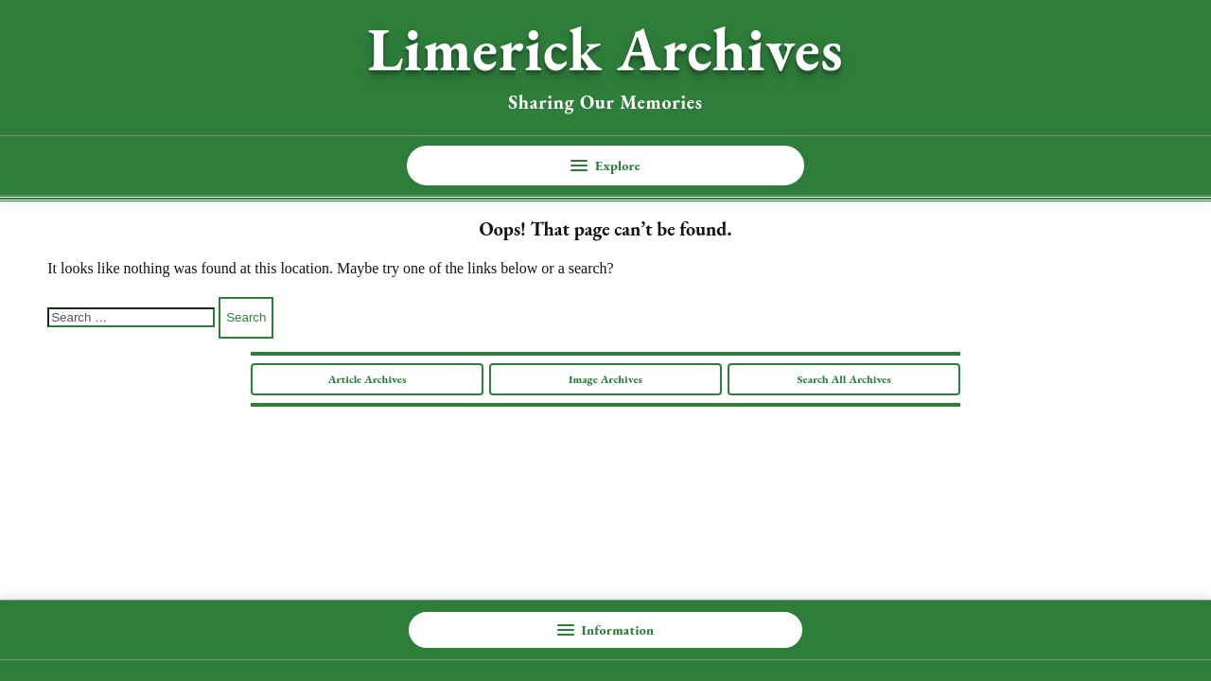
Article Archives (367, 379)
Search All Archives (843, 379)
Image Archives (605, 379)
